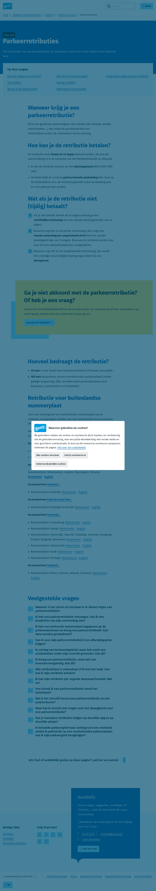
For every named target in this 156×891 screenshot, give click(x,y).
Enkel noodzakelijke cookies (51, 464)
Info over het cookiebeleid (71, 447)
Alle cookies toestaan (47, 455)
